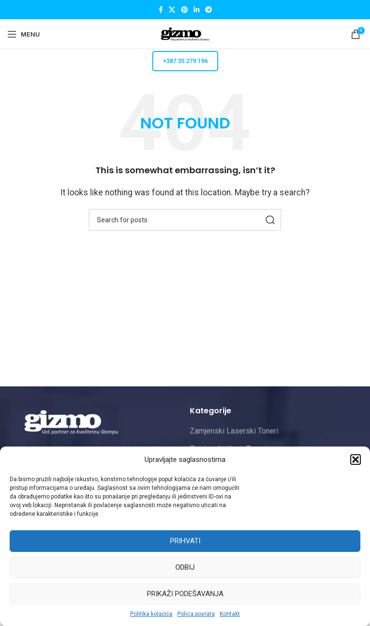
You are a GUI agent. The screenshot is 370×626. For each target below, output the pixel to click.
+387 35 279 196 (185, 60)
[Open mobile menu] (23, 34)
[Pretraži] (185, 220)
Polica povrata (196, 614)
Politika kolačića (151, 614)
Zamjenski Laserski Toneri (234, 430)
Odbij (185, 567)
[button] (355, 459)
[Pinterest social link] (184, 9)
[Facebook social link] (161, 9)
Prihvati (185, 541)
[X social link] (172, 9)
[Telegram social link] (208, 9)
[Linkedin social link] (196, 9)
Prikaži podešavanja (185, 593)
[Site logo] (185, 33)
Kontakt (230, 614)
